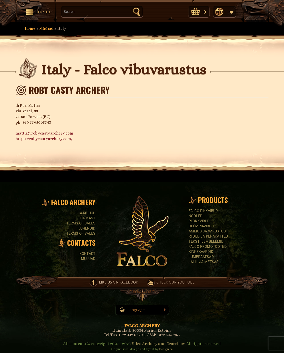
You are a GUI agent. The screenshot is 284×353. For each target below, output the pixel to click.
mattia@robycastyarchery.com (44, 133)
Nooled (196, 216)
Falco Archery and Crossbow (158, 343)
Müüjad (46, 28)
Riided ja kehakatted (208, 236)
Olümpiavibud (201, 226)
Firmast (87, 218)
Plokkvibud (199, 221)
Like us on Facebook (155, 11)
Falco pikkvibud (203, 211)
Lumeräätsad (201, 257)
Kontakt (87, 254)
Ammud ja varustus (207, 231)
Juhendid (86, 228)
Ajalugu (87, 213)
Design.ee (166, 349)
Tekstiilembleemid (206, 241)
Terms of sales (80, 223)
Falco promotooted (208, 246)
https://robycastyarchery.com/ (44, 139)
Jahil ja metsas (204, 262)
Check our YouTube (173, 11)
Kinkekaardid (201, 252)
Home (30, 28)
